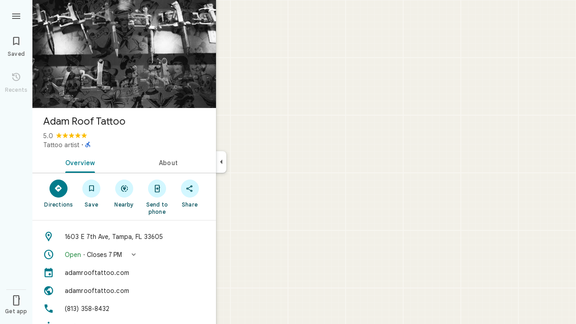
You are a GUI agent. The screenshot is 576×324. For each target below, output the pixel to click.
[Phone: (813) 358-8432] (124, 309)
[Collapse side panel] (221, 162)
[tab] (78, 162)
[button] (124, 255)
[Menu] (16, 15)
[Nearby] (124, 193)
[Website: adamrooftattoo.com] (124, 291)
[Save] (91, 193)
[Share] (189, 193)
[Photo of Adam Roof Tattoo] (124, 54)
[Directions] (58, 193)
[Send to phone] (156, 197)
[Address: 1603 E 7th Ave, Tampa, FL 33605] (124, 237)
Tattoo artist (61, 145)
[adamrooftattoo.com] (124, 273)
